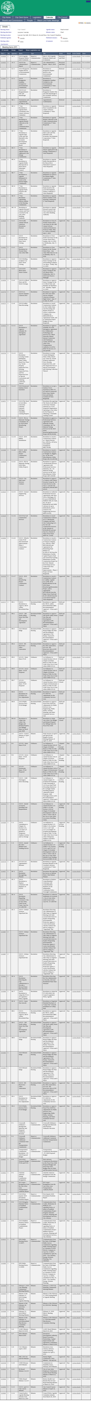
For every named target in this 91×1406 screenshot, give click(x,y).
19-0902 (3, 196)
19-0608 (3, 657)
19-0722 (3, 804)
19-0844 (3, 1379)
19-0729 (3, 386)
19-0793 (3, 1149)
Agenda (22, 38)
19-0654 (3, 778)
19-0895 (3, 148)
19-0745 (3, 576)
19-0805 (3, 718)
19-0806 (3, 1194)
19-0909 (3, 1263)
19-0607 (3, 669)
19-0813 (3, 1239)
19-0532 (3, 1303)
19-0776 (3, 292)
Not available (64, 41)
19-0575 (3, 303)
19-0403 (3, 629)
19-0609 (3, 680)
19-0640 (3, 516)
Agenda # (14, 53)
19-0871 (3, 401)
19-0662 (3, 247)
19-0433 (3, 1293)
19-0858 (3, 280)
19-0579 (3, 1317)
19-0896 (3, 894)
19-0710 (3, 861)
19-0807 (3, 78)
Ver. (9, 53)
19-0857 (3, 871)
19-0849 (3, 90)
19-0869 (3, 1221)
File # (2, 53)
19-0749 (3, 1363)
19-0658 (3, 1329)
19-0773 (3, 1123)
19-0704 (3, 259)
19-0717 (3, 602)
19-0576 (3, 437)
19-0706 (3, 269)
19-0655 (3, 325)
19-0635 (3, 492)
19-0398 (3, 1285)
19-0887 (3, 909)
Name (20, 53)
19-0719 (3, 69)
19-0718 (3, 1347)
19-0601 (3, 701)
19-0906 (3, 991)
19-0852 (3, 1173)
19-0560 (3, 822)
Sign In (88, 1)
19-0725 (3, 843)
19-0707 (3, 692)
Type (32, 53)
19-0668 (3, 1333)
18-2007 (3, 613)
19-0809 (3, 1202)
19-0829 (3, 221)
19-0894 (3, 131)
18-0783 (3, 1136)
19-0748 (3, 1357)
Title (44, 53)
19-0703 (3, 644)
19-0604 (3, 478)
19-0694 (3, 538)
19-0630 (3, 461)
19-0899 (3, 173)
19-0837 (3, 1159)
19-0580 (3, 450)
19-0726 (3, 353)
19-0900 (3, 186)
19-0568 (3, 1311)
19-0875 (3, 1182)
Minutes (65, 38)
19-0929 (3, 56)
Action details (76, 56)
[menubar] (21, 50)
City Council (21, 29)
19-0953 (3, 62)
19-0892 (3, 106)
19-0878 (3, 879)
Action (61, 53)
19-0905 (3, 976)
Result (69, 53)
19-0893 (3, 117)
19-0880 (3, 100)
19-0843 (3, 1369)
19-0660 (3, 236)
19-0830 (3, 733)
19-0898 (3, 159)
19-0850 (3, 1387)
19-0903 (3, 207)
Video (21, 41)
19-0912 (3, 1001)
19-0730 (3, 418)
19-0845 (3, 1393)
